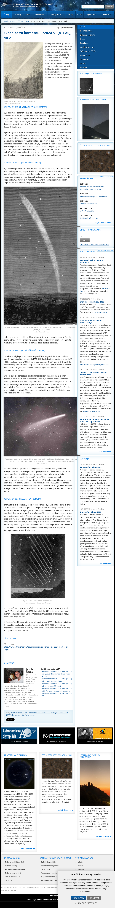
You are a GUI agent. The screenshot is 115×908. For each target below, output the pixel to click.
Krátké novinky (87, 251)
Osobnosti (84, 59)
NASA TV (8, 880)
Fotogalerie (56, 14)
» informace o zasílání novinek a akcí (94, 244)
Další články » (105, 563)
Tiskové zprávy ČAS (13, 865)
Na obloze (39, 14)
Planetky (80, 869)
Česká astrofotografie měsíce (95, 145)
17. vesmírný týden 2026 (15, 755)
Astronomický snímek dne (93, 99)
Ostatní (83, 63)
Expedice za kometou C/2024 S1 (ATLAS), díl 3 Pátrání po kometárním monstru (57, 689)
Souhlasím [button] (79, 898)
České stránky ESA (12, 876)
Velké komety (30, 715)
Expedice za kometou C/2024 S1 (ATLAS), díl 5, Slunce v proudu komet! (57, 680)
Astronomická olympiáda (15, 869)
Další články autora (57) (50, 669)
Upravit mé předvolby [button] (86, 903)
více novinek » (105, 451)
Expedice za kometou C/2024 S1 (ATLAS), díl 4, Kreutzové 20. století (57, 684)
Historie (83, 67)
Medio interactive (44, 899)
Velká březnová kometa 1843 (39, 712)
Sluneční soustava (87, 35)
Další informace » (27, 848)
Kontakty (107, 14)
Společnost (91, 14)
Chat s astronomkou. (101, 312)
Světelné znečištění (88, 51)
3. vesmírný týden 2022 (90, 512)
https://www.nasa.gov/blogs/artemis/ (94, 364)
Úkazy (28, 21)
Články (6, 14)
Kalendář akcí (87, 178)
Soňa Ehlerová (98, 299)
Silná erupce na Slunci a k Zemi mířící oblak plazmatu (94, 420)
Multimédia (85, 55)
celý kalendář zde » (103, 222)
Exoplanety (84, 43)
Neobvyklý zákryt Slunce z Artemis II (92, 261)
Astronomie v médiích (49, 873)
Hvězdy (83, 39)
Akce (28, 14)
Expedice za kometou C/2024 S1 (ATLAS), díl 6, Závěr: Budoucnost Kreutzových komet (57, 673)
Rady (79, 14)
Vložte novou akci (106, 177)
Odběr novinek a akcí (90, 230)
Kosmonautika (86, 31)
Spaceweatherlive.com (91, 411)
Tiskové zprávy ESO (13, 873)
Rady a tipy (45, 869)
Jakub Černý (21, 27)
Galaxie (80, 865)
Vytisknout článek (66, 28)
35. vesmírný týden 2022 (91, 467)
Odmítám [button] (94, 898)
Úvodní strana (9, 21)
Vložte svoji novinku (105, 250)
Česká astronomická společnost (20, 887)
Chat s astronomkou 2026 (92, 302)
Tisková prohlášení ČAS (14, 862)
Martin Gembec (98, 257)
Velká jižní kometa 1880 (19, 712)
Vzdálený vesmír (87, 47)
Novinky (18, 14)
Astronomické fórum (49, 880)
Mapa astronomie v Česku (51, 876)
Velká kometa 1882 (17, 715)
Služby (70, 14)
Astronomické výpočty (49, 865)
